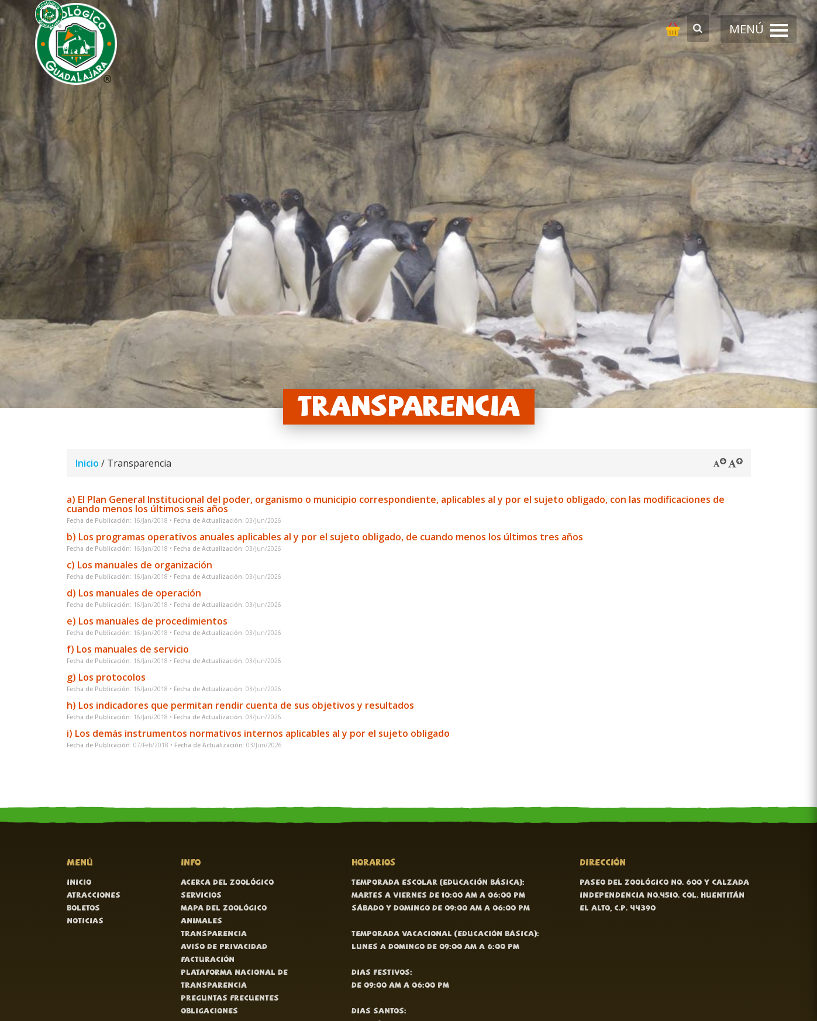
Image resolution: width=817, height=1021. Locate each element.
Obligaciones (209, 1011)
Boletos (83, 908)
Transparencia (214, 934)
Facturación (208, 960)
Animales (201, 921)
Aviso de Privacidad (224, 947)
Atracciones (93, 895)
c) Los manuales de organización (139, 565)
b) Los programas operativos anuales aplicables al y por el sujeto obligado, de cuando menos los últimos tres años (325, 536)
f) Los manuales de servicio (128, 649)
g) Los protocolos (106, 677)
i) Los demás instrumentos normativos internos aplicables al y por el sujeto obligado (258, 733)
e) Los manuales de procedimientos (147, 621)
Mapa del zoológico (224, 908)
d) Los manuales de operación (134, 593)
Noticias (85, 921)
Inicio (87, 463)
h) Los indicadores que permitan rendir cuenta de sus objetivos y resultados (240, 705)
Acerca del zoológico (227, 883)
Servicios (201, 895)
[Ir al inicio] (76, 44)
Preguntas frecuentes (230, 998)
